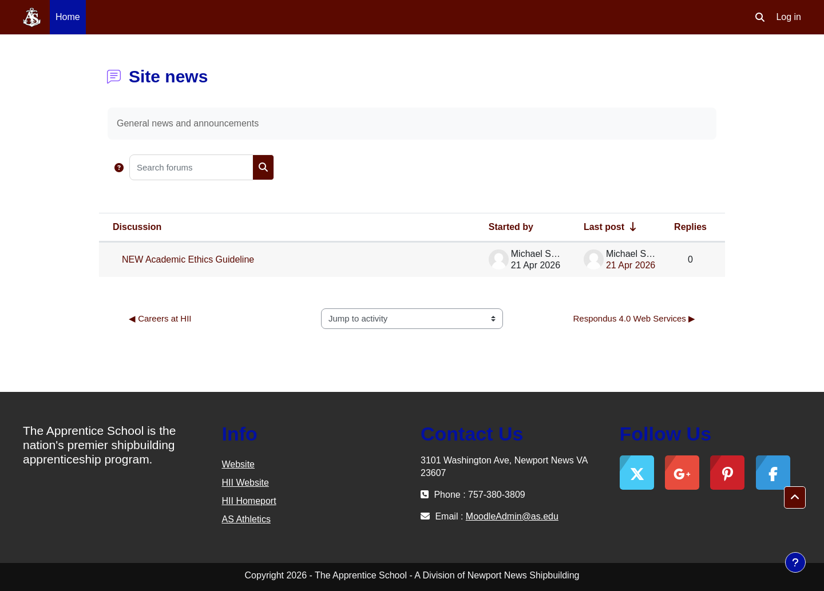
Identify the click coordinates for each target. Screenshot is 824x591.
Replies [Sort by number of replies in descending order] (690, 227)
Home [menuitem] (68, 17)
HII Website (245, 482)
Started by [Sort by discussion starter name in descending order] (511, 227)
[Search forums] (191, 167)
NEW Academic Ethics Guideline (188, 259)
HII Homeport (249, 501)
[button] (759, 17)
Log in (788, 17)
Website (238, 464)
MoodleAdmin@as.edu (512, 516)
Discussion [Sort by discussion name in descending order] (137, 227)
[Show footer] (795, 562)
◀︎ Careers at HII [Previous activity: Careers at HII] (160, 318)
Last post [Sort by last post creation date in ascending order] (604, 227)
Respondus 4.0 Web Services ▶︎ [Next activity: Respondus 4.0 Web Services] (634, 318)
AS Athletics (246, 519)
